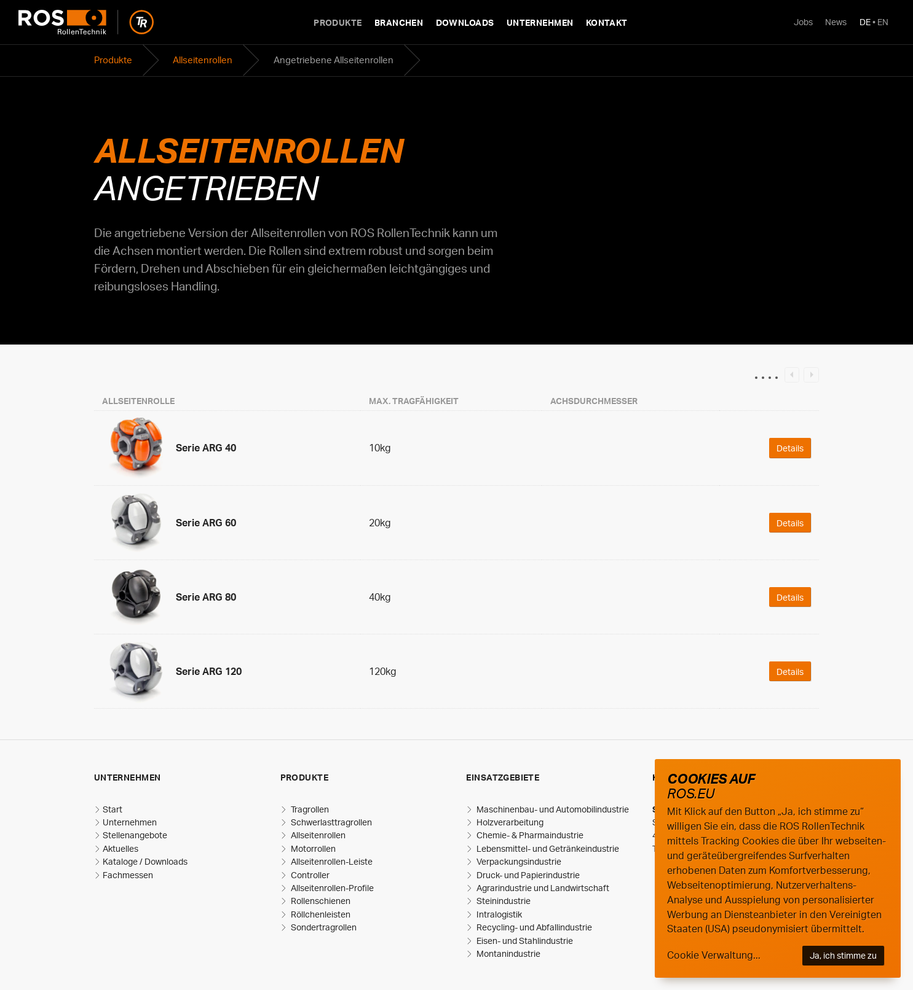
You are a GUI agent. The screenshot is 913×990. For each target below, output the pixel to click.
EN (882, 22)
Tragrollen (309, 809)
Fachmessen (128, 875)
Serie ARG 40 (206, 448)
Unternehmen (540, 22)
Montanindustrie (507, 953)
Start (112, 809)
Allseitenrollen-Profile (331, 888)
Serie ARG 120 (209, 671)
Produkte (338, 22)
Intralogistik (498, 914)
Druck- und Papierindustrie (527, 875)
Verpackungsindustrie (518, 861)
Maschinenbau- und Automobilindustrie (552, 809)
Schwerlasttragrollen (330, 822)
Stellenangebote (135, 835)
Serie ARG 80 (206, 597)
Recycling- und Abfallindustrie (533, 927)
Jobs (803, 22)
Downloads (465, 22)
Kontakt (607, 22)
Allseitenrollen (202, 60)
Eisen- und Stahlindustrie (524, 940)
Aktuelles (120, 848)
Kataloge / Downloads (145, 861)
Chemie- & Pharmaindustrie (529, 835)
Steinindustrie (503, 900)
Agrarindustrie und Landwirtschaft (542, 888)
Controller (309, 875)
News (836, 22)
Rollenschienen (319, 900)
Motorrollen (312, 848)
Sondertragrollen (323, 927)
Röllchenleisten (319, 914)
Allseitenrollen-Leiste (331, 861)
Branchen (398, 22)
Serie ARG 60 (206, 522)
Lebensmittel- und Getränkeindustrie (547, 848)
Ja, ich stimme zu (843, 955)
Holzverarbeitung (509, 822)
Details (790, 447)
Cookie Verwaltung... (714, 955)
